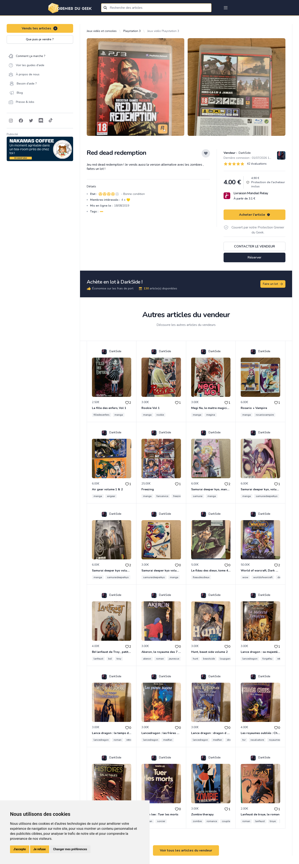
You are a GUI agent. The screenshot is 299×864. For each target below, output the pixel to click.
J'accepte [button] (19, 849)
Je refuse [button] (39, 849)
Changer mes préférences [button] (70, 849)
